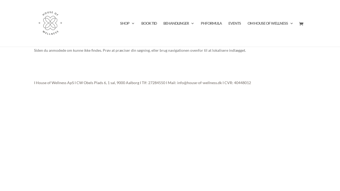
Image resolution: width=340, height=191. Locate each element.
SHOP (124, 23)
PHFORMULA (211, 23)
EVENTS (234, 23)
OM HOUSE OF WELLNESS (268, 23)
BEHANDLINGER (176, 23)
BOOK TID (149, 23)
